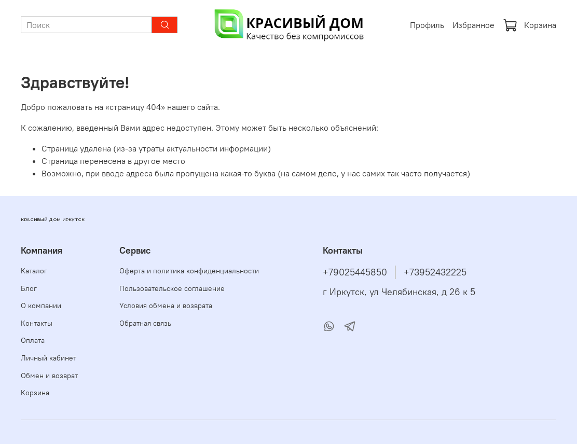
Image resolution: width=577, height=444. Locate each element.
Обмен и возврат (49, 375)
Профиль (427, 25)
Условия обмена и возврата (165, 305)
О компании (41, 305)
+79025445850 (355, 272)
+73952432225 (435, 272)
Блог (29, 288)
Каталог (34, 270)
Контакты (36, 323)
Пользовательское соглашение (172, 288)
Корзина (529, 25)
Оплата (33, 340)
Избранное (473, 25)
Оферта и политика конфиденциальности (189, 270)
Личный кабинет (48, 358)
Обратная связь (145, 323)
